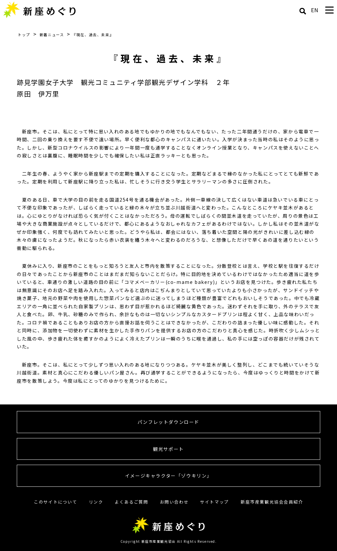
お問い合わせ (174, 502)
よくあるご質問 (131, 502)
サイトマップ (214, 502)
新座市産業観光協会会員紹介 (272, 502)
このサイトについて (55, 502)
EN (315, 10)
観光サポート (168, 449)
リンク (96, 502)
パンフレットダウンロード (168, 422)
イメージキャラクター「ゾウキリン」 (168, 475)
